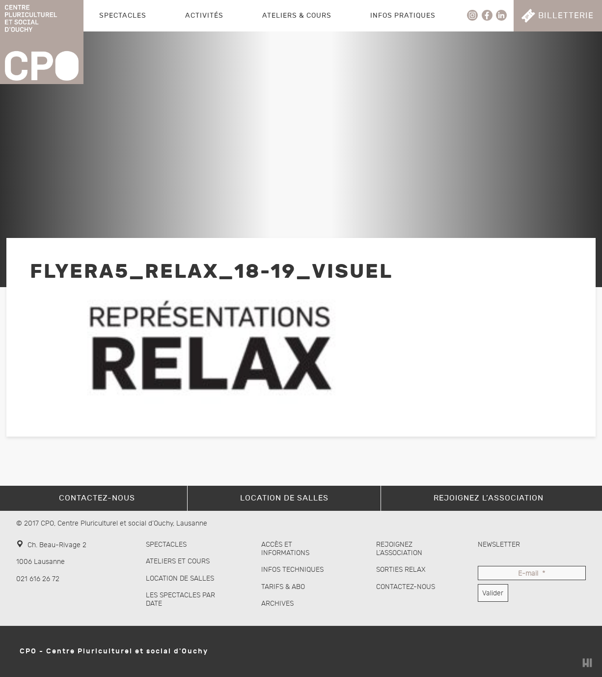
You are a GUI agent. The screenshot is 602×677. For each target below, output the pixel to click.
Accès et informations (285, 548)
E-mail (531, 574)
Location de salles (180, 578)
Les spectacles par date (180, 599)
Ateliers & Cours (296, 15)
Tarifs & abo (283, 587)
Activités (204, 15)
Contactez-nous (405, 587)
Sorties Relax (401, 569)
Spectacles (122, 15)
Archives (277, 603)
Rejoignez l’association (399, 548)
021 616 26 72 (37, 579)
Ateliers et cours (178, 561)
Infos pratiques (403, 15)
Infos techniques (292, 569)
